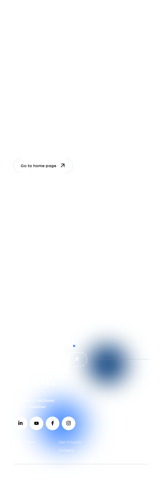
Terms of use (65, 474)
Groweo (66, 450)
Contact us (114, 441)
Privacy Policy (29, 474)
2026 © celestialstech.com (115, 474)
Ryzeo (19, 450)
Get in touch (70, 441)
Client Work (24, 441)
